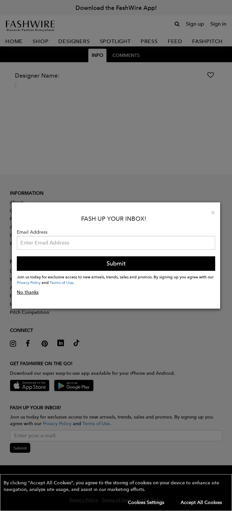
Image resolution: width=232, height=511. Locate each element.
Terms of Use (61, 282)
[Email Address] (116, 243)
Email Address (32, 232)
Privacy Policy (29, 282)
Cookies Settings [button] (146, 502)
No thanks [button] (28, 292)
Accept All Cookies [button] (201, 502)
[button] (116, 492)
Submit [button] (116, 263)
